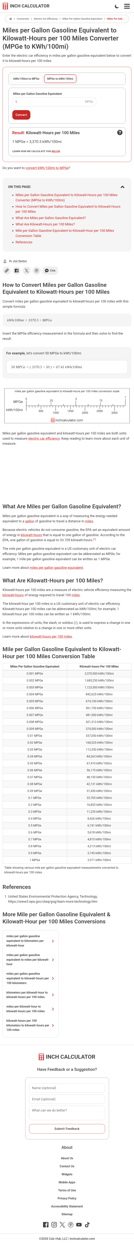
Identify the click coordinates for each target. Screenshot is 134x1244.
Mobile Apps (67, 1182)
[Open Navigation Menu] (127, 6)
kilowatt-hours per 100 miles (51, 636)
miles (89, 521)
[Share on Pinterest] (36, 270)
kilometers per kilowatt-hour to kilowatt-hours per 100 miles (31, 995)
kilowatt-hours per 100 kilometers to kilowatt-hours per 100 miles (31, 1025)
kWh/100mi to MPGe (26, 78)
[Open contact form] (119, 132)
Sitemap (67, 1214)
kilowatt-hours (31, 535)
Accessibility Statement (67, 1206)
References (24, 242)
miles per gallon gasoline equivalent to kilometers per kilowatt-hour (31, 940)
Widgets (67, 1174)
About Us (67, 1158)
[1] (94, 539)
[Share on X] (27, 270)
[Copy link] (7, 270)
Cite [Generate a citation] (50, 270)
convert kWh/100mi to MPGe (47, 168)
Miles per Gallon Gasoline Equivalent (37, 94)
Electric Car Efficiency (46, 18)
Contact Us (67, 1166)
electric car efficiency (44, 438)
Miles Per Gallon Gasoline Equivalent (82, 18)
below (56, 151)
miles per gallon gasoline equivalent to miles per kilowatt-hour (31, 959)
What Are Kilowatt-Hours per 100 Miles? (45, 224)
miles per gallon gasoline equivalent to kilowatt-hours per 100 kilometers (31, 978)
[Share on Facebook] (16, 270)
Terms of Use (67, 1190)
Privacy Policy (67, 1198)
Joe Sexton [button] (20, 261)
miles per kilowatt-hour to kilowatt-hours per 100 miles (31, 1009)
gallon (29, 521)
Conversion (23, 18)
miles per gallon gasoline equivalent (56, 568)
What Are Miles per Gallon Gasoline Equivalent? (51, 218)
